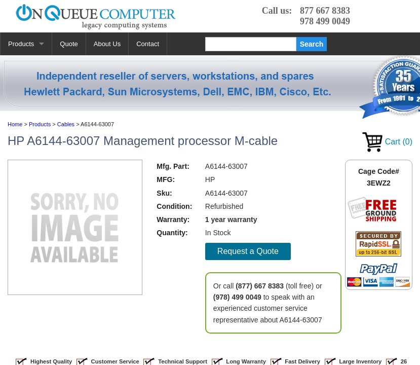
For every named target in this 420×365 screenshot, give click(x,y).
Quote (69, 44)
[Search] (250, 44)
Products (21, 44)
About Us (107, 44)
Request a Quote (248, 251)
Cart (387, 141)
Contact (147, 44)
